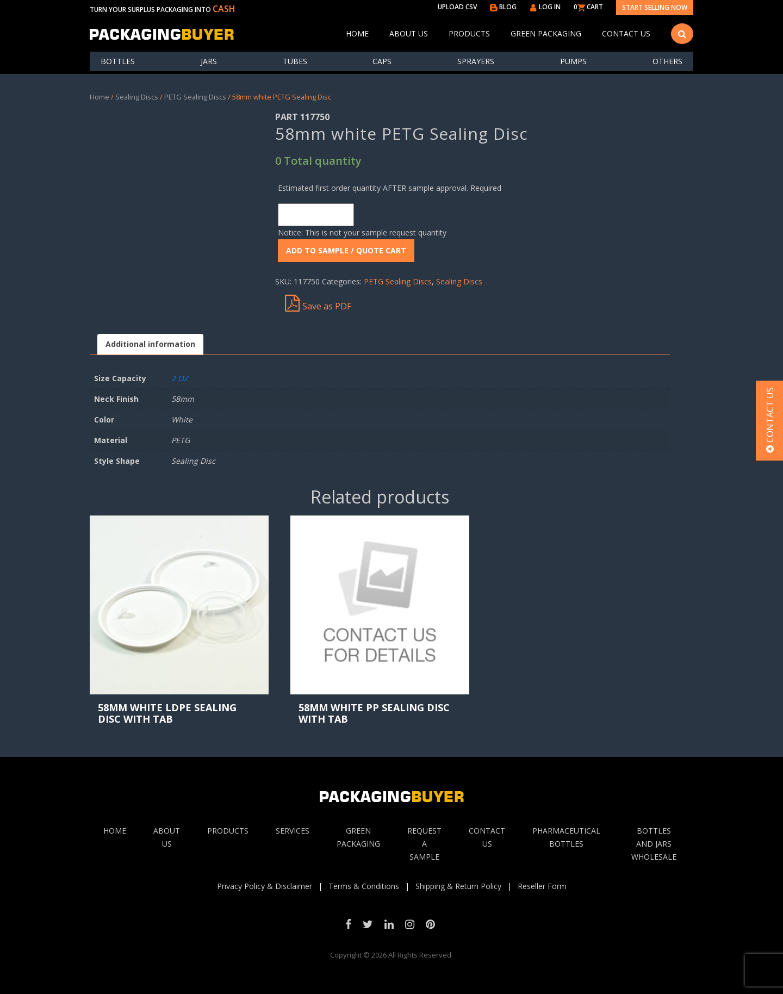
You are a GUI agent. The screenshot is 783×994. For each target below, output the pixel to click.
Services (292, 830)
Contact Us (626, 33)
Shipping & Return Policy (458, 886)
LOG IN (545, 6)
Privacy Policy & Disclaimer (264, 886)
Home (357, 33)
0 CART (588, 6)
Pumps (573, 61)
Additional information (150, 344)
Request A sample (424, 843)
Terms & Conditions (363, 886)
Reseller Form (542, 886)
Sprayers (475, 61)
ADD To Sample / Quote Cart (346, 250)
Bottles (118, 61)
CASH (224, 9)
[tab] (150, 344)
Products (469, 33)
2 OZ (179, 378)
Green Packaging (546, 33)
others (667, 61)
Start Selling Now (654, 7)
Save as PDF (318, 303)
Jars (209, 61)
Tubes (295, 61)
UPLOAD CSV (457, 6)
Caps (381, 61)
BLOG (503, 6)
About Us (408, 33)
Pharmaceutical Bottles (566, 837)
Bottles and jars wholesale (653, 843)
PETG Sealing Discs (195, 97)
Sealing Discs (136, 97)
